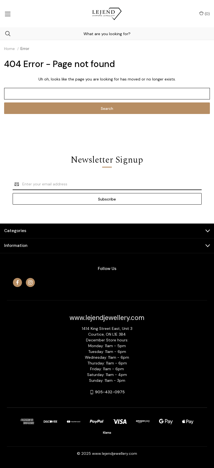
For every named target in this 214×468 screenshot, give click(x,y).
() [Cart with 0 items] (204, 13)
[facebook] (17, 282)
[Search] (5, 33)
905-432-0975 (110, 391)
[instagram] (30, 282)
